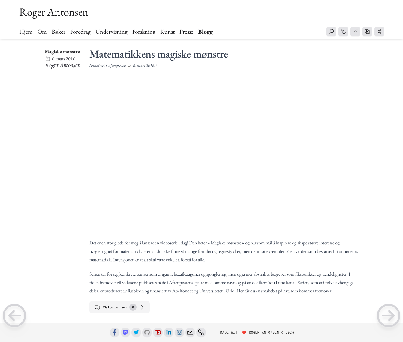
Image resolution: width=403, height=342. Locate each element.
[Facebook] (114, 332)
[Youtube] (158, 332)
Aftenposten (117, 65)
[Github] (147, 332)
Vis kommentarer (119, 307)
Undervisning (111, 31)
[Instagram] (179, 332)
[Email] (190, 332)
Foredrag (80, 31)
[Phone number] (201, 332)
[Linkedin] (168, 332)
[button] (331, 31)
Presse (186, 31)
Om (42, 31)
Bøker (58, 31)
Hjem (26, 31)
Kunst (167, 31)
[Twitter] (136, 332)
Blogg (205, 31)
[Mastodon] (125, 332)
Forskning (143, 31)
